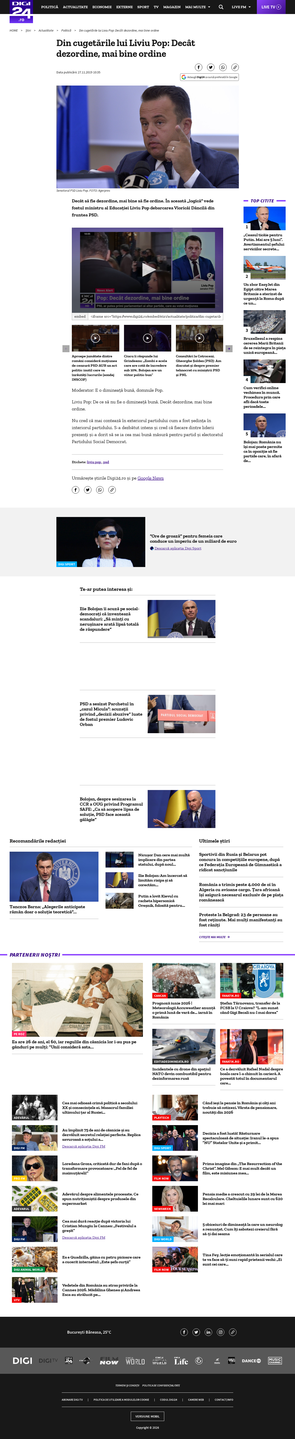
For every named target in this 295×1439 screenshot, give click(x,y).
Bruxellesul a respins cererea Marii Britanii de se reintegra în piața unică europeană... (265, 345)
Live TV (268, 7)
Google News (151, 478)
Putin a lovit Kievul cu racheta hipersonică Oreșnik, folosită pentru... (161, 901)
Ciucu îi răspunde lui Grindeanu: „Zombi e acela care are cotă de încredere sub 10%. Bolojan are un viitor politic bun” (145, 365)
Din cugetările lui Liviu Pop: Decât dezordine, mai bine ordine (119, 30)
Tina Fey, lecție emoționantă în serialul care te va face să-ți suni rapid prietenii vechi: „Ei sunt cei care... (243, 1259)
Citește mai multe (212, 937)
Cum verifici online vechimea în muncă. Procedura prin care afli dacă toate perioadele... (262, 397)
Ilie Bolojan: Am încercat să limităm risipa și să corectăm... (162, 880)
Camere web (196, 1399)
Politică (49, 7)
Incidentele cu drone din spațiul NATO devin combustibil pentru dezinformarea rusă (181, 1073)
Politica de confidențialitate (161, 1385)
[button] (147, 269)
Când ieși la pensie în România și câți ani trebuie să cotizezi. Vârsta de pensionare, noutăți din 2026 (240, 1107)
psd (106, 462)
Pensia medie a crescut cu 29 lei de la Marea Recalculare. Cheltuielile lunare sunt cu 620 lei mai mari (243, 1198)
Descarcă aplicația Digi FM (83, 1146)
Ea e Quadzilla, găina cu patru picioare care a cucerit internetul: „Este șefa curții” (101, 1259)
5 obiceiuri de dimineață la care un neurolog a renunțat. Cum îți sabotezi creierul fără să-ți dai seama (243, 1229)
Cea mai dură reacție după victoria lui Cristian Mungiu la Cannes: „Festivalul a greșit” (99, 1226)
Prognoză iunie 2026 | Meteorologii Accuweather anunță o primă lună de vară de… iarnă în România (183, 1010)
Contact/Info (224, 1399)
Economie (102, 7)
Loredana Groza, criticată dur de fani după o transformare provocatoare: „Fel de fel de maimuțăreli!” (102, 1168)
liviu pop (94, 462)
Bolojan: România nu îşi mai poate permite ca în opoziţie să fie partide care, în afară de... (263, 451)
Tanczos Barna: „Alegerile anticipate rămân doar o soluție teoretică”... (47, 909)
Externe (124, 7)
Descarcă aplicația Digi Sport (178, 548)
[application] (147, 270)
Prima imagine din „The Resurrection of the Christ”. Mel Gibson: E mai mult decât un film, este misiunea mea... (242, 1168)
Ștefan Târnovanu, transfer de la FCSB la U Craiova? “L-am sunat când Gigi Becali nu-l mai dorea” (250, 1008)
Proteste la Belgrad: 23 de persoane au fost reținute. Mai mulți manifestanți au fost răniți (240, 920)
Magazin (172, 7)
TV (156, 7)
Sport (143, 7)
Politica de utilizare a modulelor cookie (121, 1399)
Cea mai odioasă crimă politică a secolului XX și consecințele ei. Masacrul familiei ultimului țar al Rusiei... (99, 1107)
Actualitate (75, 7)
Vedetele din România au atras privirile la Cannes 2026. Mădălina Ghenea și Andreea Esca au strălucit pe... (101, 1290)
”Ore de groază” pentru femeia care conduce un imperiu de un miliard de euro (193, 538)
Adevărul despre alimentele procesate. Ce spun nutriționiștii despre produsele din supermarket (100, 1198)
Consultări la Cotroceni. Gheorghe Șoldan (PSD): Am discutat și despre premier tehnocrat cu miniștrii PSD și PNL (198, 365)
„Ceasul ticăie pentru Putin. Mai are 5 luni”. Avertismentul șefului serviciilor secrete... (264, 241)
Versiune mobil (147, 1416)
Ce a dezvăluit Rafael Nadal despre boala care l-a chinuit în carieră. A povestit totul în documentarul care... (251, 1076)
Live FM (239, 7)
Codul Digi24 (168, 1399)
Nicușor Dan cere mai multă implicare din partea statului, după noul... (164, 859)
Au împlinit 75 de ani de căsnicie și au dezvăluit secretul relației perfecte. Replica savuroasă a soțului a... (101, 1134)
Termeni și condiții (127, 1385)
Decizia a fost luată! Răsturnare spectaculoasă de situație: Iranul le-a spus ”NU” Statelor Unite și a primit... (241, 1138)
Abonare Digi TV (72, 1399)
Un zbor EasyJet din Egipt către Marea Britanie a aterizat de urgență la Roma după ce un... (264, 294)
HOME (14, 30)
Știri (28, 30)
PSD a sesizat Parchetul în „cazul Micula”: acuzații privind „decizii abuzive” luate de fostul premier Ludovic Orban (111, 714)
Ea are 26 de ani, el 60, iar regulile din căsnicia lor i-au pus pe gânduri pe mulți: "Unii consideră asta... (74, 1044)
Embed (80, 316)
